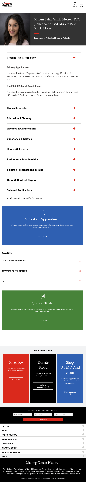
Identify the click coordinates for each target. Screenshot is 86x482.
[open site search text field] (75, 4)
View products (70, 393)
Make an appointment (43, 386)
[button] (38, 57)
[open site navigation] (81, 4)
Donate (16, 380)
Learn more (42, 236)
